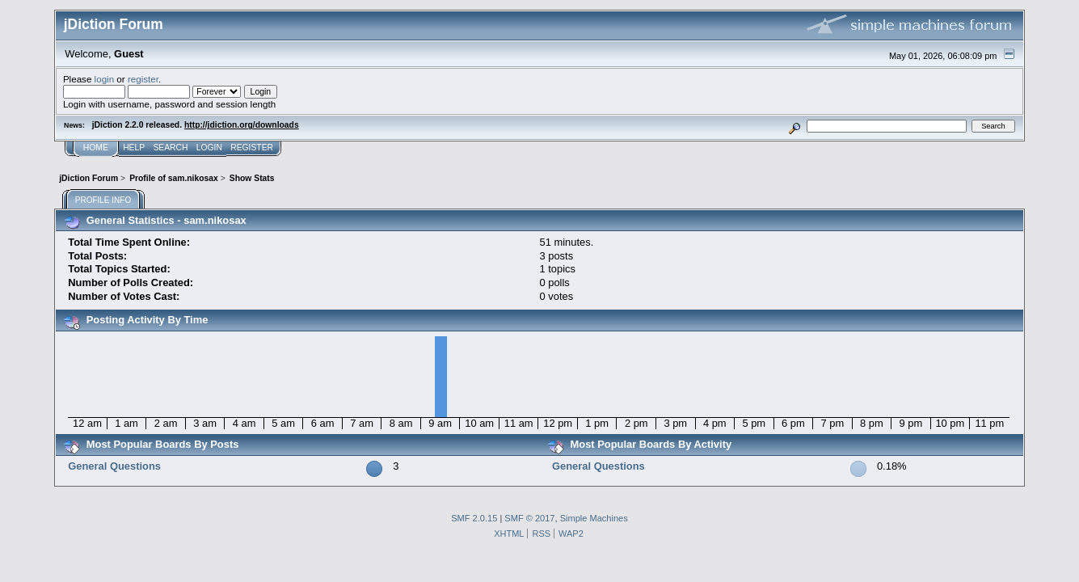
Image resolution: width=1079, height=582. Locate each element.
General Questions (114, 466)
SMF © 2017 (529, 518)
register (143, 79)
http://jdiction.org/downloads (241, 124)
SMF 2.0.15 (474, 518)
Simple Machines (594, 518)
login (105, 79)
